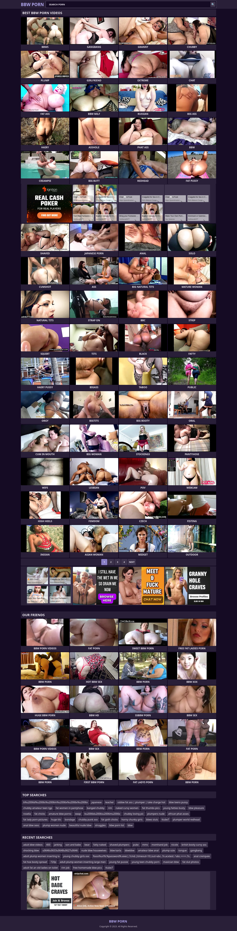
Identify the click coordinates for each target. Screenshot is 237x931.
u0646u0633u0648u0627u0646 (60, 850)
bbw (130, 825)
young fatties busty (174, 808)
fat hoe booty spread (35, 862)
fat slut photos (190, 862)
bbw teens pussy (178, 802)
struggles (100, 825)
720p (53, 862)
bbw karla (115, 850)
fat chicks (39, 813)
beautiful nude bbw (80, 825)
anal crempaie (202, 856)
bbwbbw (130, 850)
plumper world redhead (186, 819)
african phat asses (178, 813)
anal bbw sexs (31, 825)
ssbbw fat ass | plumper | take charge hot (141, 802)
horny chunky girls (132, 819)
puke (136, 844)
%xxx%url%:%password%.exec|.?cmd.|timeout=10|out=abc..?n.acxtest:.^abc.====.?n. (141, 856)
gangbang (196, 850)
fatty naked (99, 844)
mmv (145, 844)
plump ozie (168, 850)
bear (87, 844)
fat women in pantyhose (69, 808)
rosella (27, 813)
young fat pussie (118, 862)
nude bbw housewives (93, 850)
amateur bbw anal (148, 850)
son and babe (73, 844)
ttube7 (165, 819)
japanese (96, 802)
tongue (183, 850)
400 (48, 844)
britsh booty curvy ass (194, 844)
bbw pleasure (196, 808)
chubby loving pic (134, 813)
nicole (174, 844)
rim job (65, 867)
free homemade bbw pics (87, 867)
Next (132, 562)
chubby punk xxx (88, 819)
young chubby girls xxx (76, 856)
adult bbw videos (32, 844)
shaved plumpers (119, 844)
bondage (70, 819)
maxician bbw (171, 862)
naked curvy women (127, 808)
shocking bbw (31, 850)
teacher (109, 802)
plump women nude (54, 825)
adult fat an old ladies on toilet (40, 867)
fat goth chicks (109, 819)
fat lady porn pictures (35, 819)
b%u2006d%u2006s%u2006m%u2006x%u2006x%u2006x (55, 802)
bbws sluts (152, 819)
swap (78, 813)
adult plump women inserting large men (83, 862)
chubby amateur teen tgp (37, 808)
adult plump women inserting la (41, 856)
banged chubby (96, 808)
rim (110, 808)
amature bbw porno (60, 813)
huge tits (56, 819)
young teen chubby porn (146, 862)
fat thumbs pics (151, 808)
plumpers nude (156, 813)
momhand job (160, 844)
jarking (58, 844)
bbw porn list (116, 825)
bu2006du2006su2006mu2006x (102, 813)
